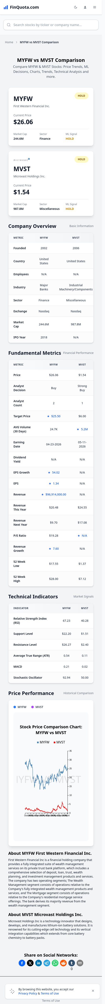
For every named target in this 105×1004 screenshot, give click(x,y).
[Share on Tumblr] (71, 963)
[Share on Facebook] (22, 963)
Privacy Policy (27, 993)
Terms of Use (50, 993)
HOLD (70, 139)
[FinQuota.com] (21, 7)
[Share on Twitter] (30, 963)
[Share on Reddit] (63, 963)
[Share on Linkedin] (38, 963)
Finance (45, 139)
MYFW (23, 98)
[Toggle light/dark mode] (76, 7)
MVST (21, 169)
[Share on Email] (80, 963)
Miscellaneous (50, 209)
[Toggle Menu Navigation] (95, 7)
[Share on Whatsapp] (55, 963)
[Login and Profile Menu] (85, 7)
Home (9, 42)
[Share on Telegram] (46, 963)
